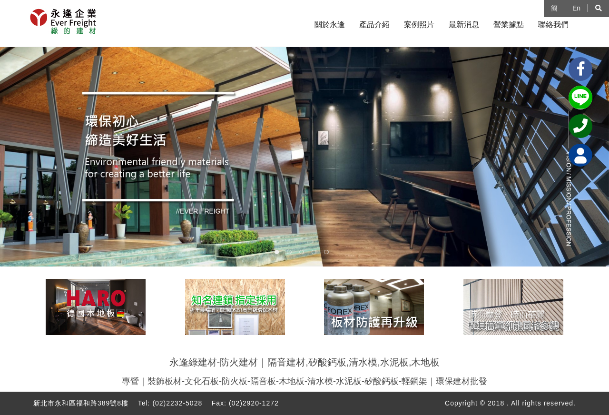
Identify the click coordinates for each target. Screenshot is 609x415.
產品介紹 (374, 24)
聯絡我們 (553, 24)
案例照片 (419, 24)
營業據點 (508, 24)
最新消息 (464, 24)
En (576, 8)
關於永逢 (329, 24)
